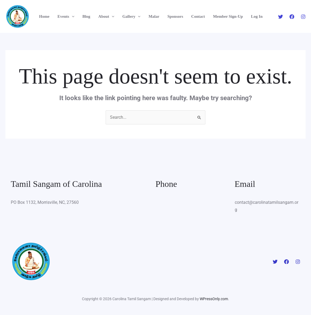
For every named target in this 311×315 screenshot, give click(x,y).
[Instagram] (303, 16)
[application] (71, 16)
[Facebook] (291, 16)
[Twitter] (280, 16)
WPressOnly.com (214, 299)
